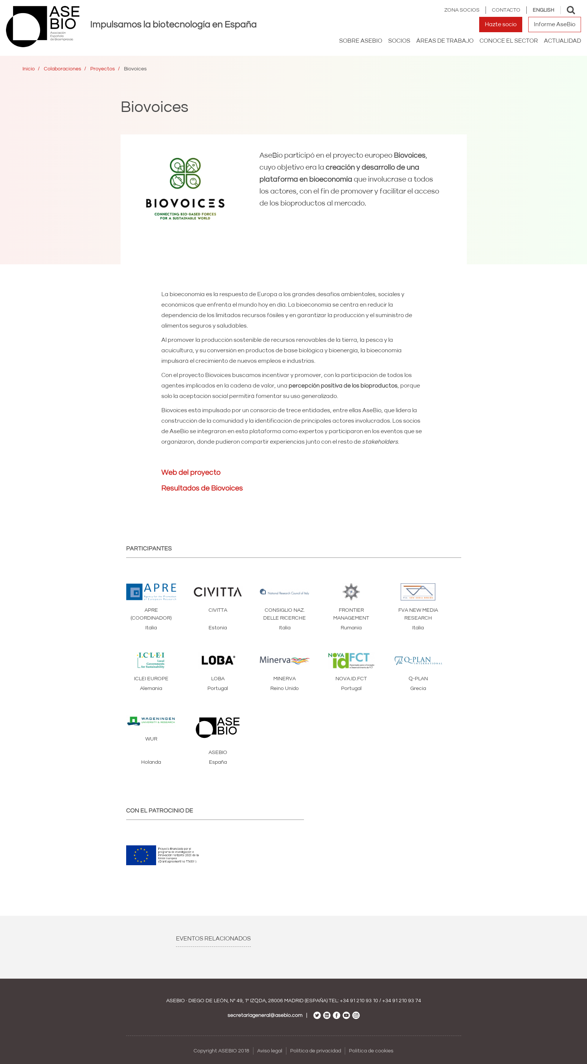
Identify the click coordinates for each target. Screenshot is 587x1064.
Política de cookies (371, 1051)
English (543, 10)
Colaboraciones (62, 69)
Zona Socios (462, 10)
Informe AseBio (554, 24)
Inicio (28, 69)
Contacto (506, 10)
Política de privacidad (315, 1051)
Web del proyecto (190, 472)
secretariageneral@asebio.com (265, 1015)
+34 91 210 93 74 (401, 1000)
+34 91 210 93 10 (359, 1000)
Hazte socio (501, 24)
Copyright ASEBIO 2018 (221, 1051)
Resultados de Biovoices (202, 488)
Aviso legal (269, 1051)
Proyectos (102, 69)
